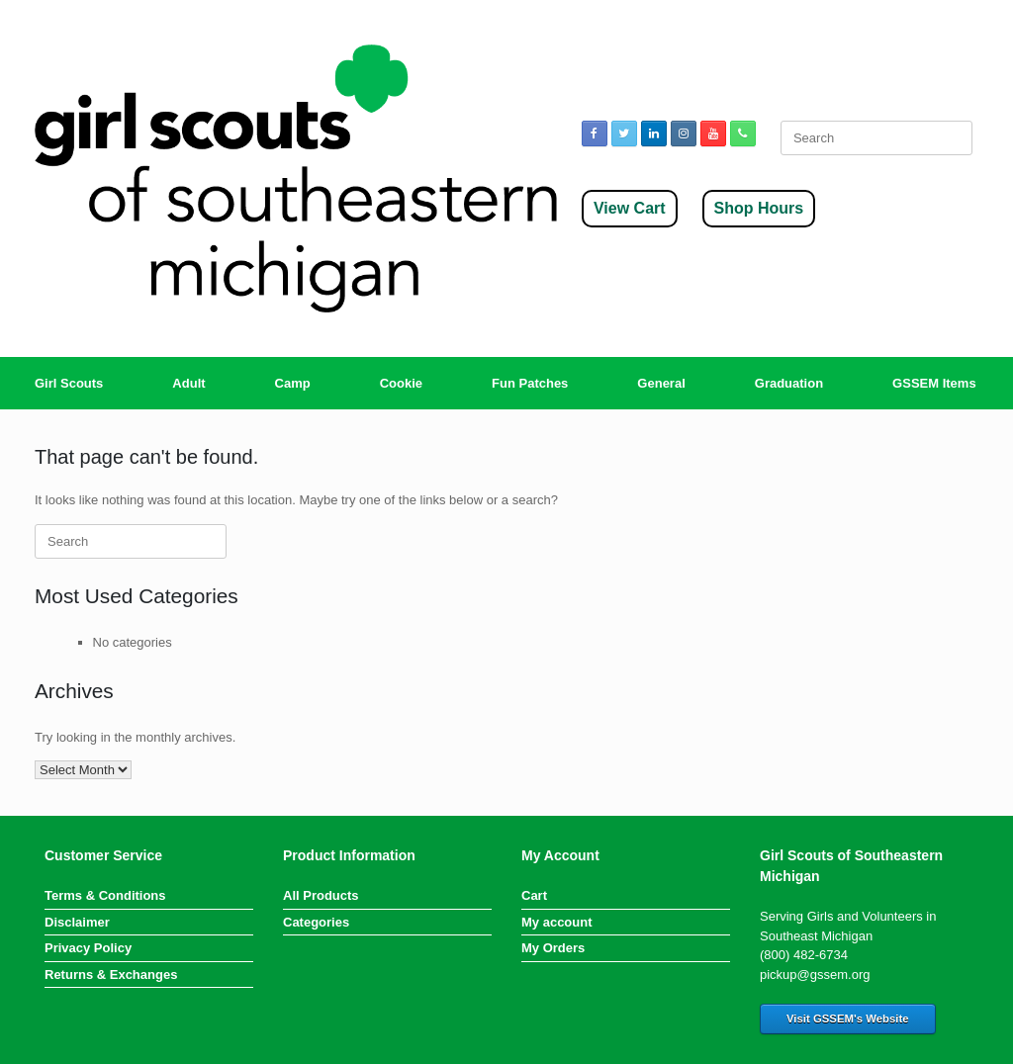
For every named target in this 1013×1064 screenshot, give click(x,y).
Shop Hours (759, 208)
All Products (321, 895)
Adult (188, 383)
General (661, 383)
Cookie (401, 383)
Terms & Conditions (105, 895)
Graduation (789, 383)
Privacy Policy (88, 947)
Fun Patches (530, 383)
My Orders (553, 947)
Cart (534, 895)
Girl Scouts (69, 383)
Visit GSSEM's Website (847, 1018)
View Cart (630, 208)
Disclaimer (77, 922)
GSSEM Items (934, 383)
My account (557, 922)
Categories (316, 922)
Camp (293, 383)
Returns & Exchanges (111, 974)
